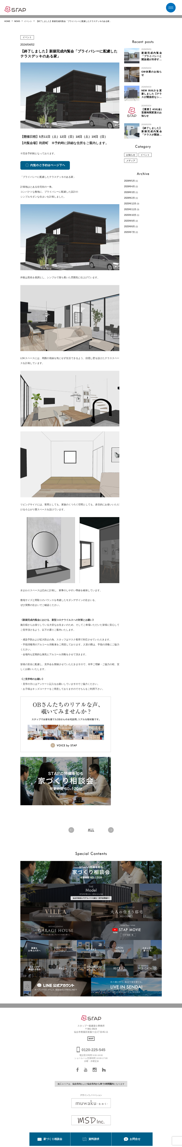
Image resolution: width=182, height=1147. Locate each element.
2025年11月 (130, 209)
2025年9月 (129, 221)
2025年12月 (130, 203)
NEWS (17, 21)
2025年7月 (129, 232)
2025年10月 (130, 215)
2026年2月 (129, 198)
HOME (7, 21)
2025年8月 (129, 226)
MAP (91, 1038)
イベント (28, 21)
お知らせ (130, 155)
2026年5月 (129, 181)
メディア (130, 160)
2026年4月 (129, 186)
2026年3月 (129, 192)
